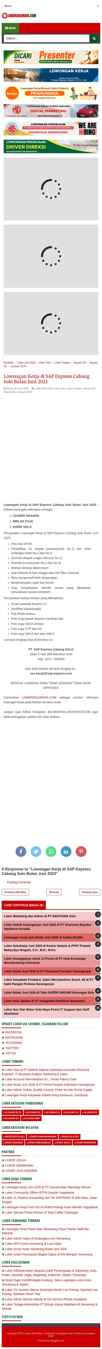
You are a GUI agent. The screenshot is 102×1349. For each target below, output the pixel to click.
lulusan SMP (31, 1118)
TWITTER (12, 1048)
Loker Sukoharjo (39, 1142)
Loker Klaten (69, 1136)
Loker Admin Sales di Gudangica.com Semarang (37, 1238)
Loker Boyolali (14, 1136)
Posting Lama (89, 892)
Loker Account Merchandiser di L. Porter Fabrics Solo (41, 1079)
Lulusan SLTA (24, 392)
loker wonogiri (85, 1142)
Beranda (54, 892)
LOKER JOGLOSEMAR (21, 1170)
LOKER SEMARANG (19, 1165)
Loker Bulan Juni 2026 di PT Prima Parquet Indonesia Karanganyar (50, 1084)
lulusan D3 (89, 388)
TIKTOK (10, 1053)
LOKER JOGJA (15, 1160)
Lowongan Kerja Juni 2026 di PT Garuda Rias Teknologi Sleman (48, 1187)
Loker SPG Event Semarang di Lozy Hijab (33, 1243)
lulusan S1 (9, 392)
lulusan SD (11, 1118)
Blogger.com (57, 1340)
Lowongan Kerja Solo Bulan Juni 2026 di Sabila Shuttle (43, 937)
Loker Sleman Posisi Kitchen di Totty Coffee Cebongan (41, 1212)
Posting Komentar (19, 882)
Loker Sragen (74, 388)
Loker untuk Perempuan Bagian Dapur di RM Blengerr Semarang (48, 1254)
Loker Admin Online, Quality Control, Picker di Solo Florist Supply (48, 1089)
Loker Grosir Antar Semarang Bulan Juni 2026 (36, 1249)
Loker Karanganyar (42, 1136)
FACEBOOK (13, 1032)
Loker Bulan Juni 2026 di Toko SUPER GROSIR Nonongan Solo (49, 992)
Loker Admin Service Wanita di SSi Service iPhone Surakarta (46, 1299)
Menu (10, 28)
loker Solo (59, 388)
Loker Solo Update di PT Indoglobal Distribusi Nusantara (44, 1001)
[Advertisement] (51, 446)
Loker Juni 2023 (44, 388)
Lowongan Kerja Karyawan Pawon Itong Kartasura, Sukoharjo (46, 1095)
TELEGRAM (13, 1042)
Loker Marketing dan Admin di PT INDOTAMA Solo (40, 916)
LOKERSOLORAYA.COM (39, 697)
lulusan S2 (89, 1112)
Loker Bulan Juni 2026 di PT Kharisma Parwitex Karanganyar (47, 971)
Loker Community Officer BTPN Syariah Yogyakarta (39, 1192)
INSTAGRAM (14, 1037)
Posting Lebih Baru (15, 892)
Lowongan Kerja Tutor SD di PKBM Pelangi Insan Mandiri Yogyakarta (51, 1207)
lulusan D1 (32, 1112)
